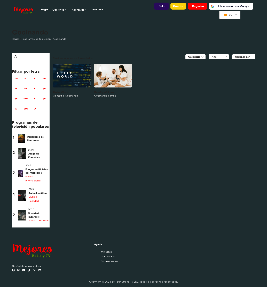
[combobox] (195, 56)
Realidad (44, 220)
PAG (25, 100)
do (44, 80)
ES (228, 14)
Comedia (58, 95)
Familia (29, 176)
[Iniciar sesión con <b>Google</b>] (231, 6)
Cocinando (71, 95)
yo (44, 90)
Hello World (61, 92)
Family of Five (104, 92)
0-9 (16, 80)
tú (16, 110)
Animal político (37, 193)
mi (25, 90)
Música (32, 196)
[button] (161, 6)
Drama (32, 220)
